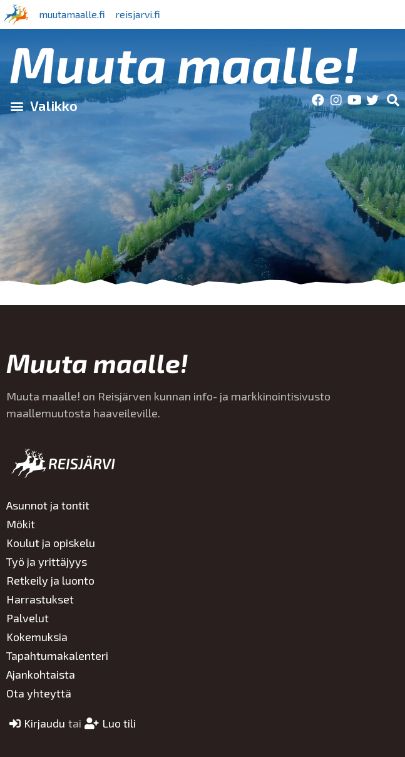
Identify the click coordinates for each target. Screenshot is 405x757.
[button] (43, 106)
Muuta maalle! (183, 63)
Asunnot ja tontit (48, 505)
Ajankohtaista (40, 674)
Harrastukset (40, 599)
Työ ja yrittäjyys (46, 561)
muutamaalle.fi (72, 14)
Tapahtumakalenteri (57, 655)
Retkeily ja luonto (50, 580)
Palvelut (27, 618)
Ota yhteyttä (38, 693)
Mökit (20, 524)
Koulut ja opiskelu (50, 543)
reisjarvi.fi (137, 14)
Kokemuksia (37, 637)
